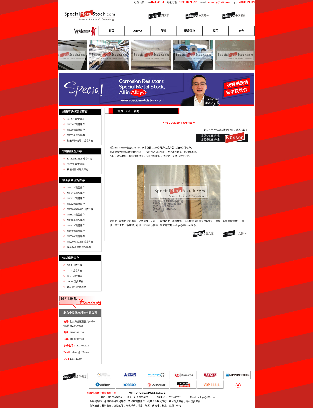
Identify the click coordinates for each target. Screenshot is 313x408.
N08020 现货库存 (76, 203)
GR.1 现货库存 (74, 265)
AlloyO (137, 30)
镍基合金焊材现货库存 (79, 247)
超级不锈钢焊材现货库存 (80, 140)
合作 (241, 30)
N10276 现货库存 (76, 193)
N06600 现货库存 (76, 220)
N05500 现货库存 (76, 236)
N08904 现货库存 (76, 129)
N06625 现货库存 (76, 225)
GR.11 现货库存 (75, 281)
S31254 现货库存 (76, 119)
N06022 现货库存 (76, 198)
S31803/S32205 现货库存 (80, 158)
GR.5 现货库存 (74, 276)
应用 (215, 30)
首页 (111, 30)
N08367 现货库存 (76, 124)
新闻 (163, 30)
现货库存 (189, 30)
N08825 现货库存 (76, 214)
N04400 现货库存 (76, 230)
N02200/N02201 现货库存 (80, 241)
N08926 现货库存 (76, 135)
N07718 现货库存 (76, 187)
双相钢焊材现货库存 (78, 169)
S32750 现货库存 (76, 164)
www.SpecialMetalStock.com (151, 393)
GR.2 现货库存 (74, 270)
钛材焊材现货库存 (76, 286)
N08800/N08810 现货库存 (80, 209)
